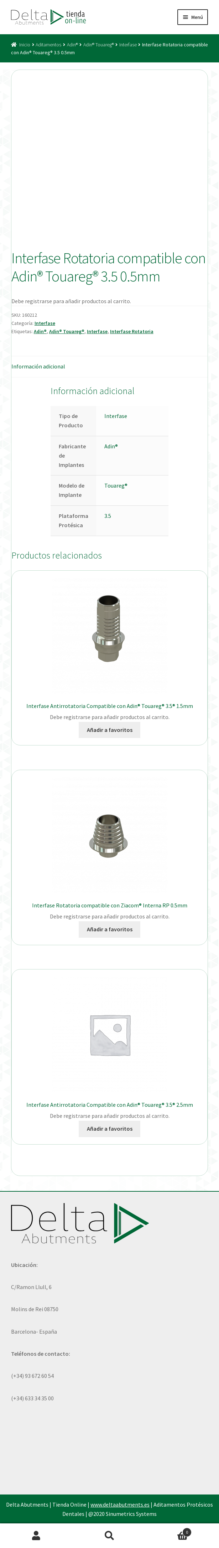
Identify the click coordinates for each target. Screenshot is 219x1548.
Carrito (169, 1530)
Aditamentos (48, 44)
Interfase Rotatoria (131, 331)
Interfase (128, 44)
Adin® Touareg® (98, 44)
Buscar (109, 1536)
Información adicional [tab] (38, 366)
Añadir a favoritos (109, 729)
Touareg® (115, 485)
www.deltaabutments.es (120, 1504)
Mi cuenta (36, 1536)
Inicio (24, 44)
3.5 (107, 515)
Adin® (72, 44)
